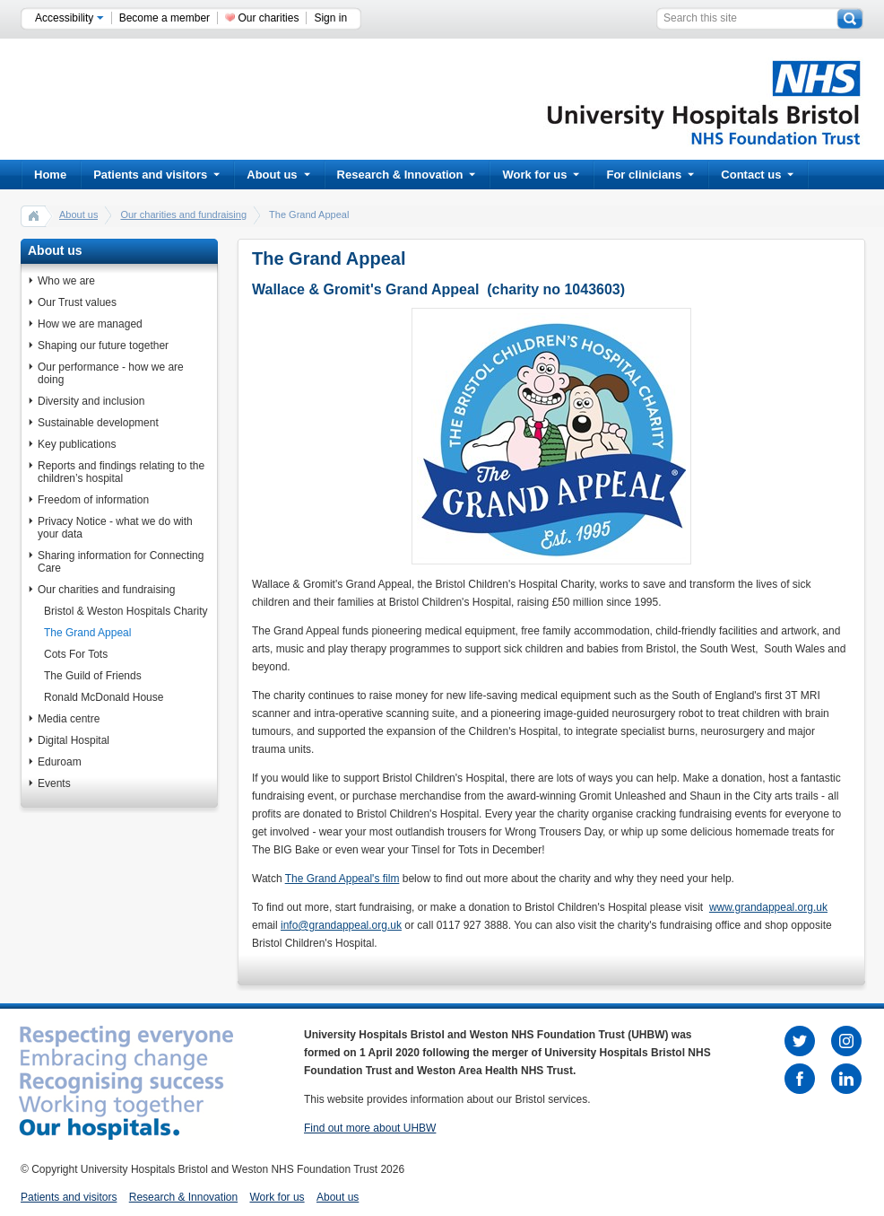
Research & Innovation (406, 174)
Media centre (69, 719)
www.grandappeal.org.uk (768, 907)
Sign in (330, 18)
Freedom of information (93, 500)
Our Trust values (77, 302)
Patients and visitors (156, 174)
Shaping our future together (103, 345)
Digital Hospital (73, 740)
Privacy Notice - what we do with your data (115, 527)
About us (278, 174)
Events (54, 783)
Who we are (66, 281)
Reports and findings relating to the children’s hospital (121, 472)
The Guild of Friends (93, 675)
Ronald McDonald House (103, 697)
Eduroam (60, 762)
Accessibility (69, 18)
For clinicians (650, 174)
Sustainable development (98, 422)
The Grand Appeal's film (342, 878)
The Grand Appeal (87, 632)
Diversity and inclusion (91, 401)
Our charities (268, 18)
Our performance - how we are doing (111, 373)
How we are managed (90, 324)
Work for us (540, 174)
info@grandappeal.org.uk (341, 925)
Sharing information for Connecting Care (121, 561)
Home (50, 174)
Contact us (757, 174)
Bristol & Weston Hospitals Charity (126, 611)
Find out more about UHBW (370, 1128)
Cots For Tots (76, 654)
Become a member (164, 18)
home (34, 215)
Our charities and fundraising (183, 214)
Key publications (77, 444)
